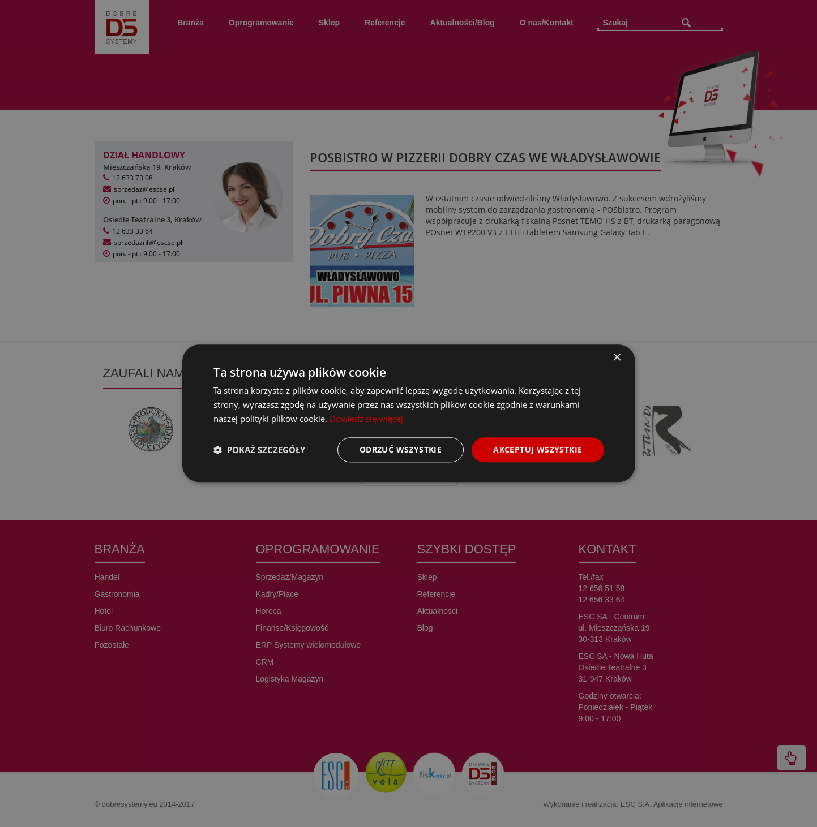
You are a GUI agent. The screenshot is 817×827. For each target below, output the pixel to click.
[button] (259, 450)
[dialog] (408, 413)
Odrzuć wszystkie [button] (401, 449)
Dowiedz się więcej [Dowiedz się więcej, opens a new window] (366, 418)
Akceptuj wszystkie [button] (537, 449)
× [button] (617, 358)
